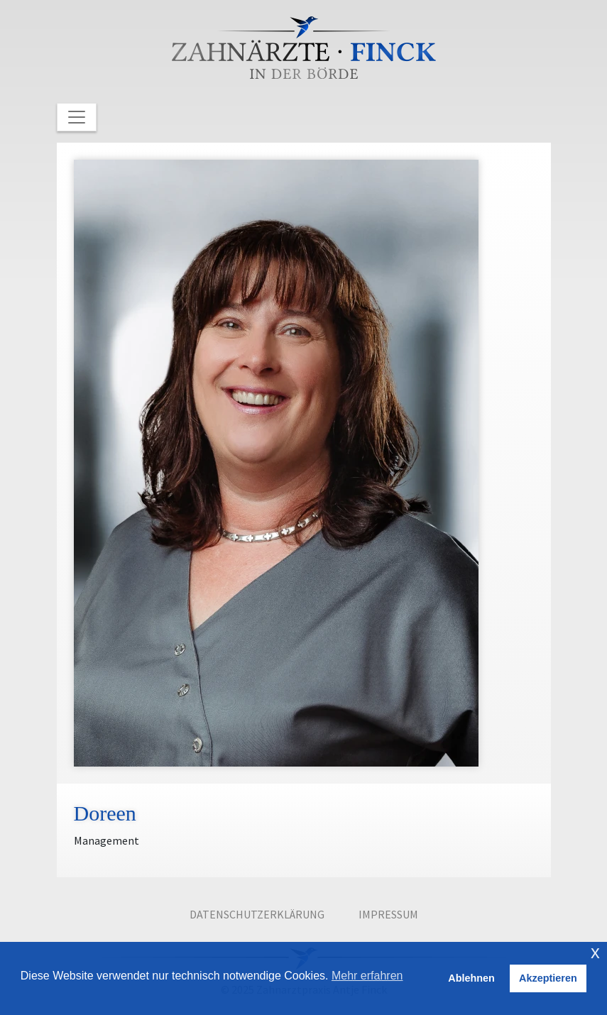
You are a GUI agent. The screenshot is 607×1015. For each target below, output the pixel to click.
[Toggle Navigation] (77, 117)
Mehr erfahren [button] (367, 976)
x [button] (595, 952)
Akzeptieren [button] (548, 978)
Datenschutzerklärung (257, 914)
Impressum (388, 914)
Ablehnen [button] (471, 978)
